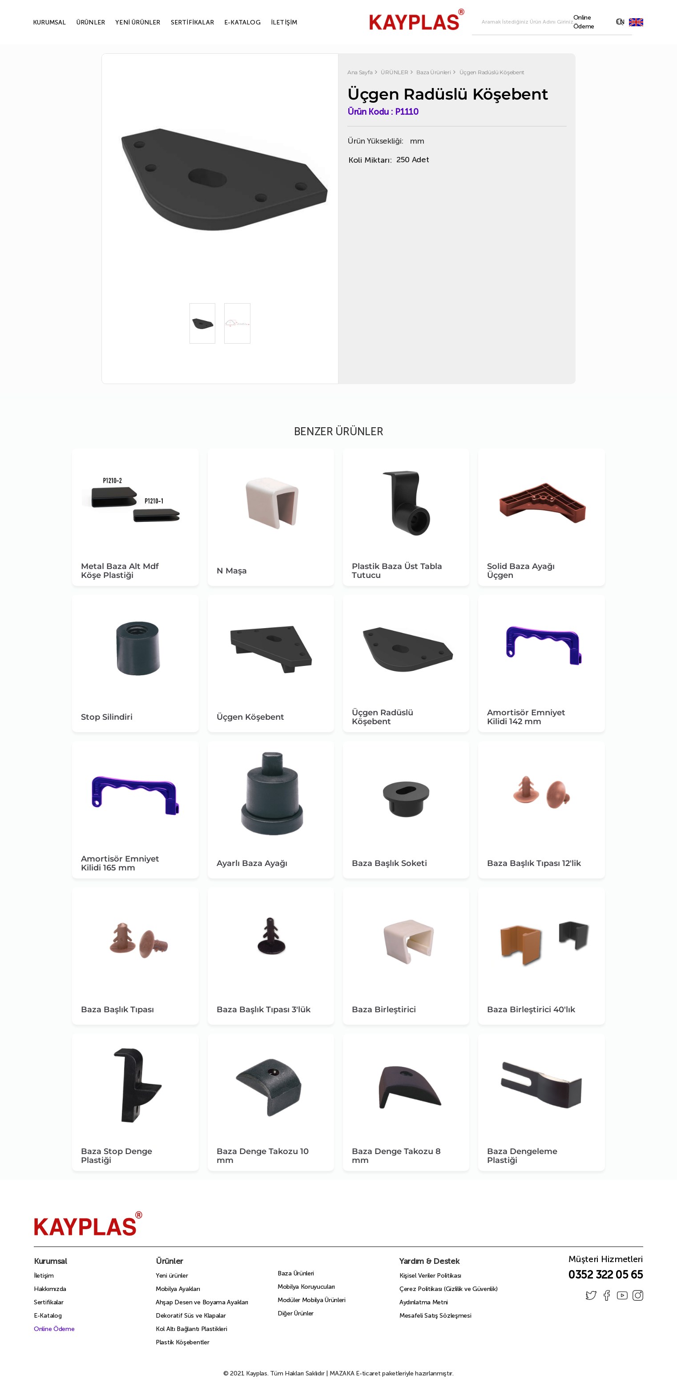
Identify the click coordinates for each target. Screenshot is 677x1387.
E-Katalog (47, 1315)
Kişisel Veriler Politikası (430, 1275)
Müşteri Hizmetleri (605, 1261)
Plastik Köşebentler (182, 1342)
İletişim (44, 1275)
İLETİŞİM (274, 22)
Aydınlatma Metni (423, 1302)
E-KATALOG (232, 22)
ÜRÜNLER (81, 22)
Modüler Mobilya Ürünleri (312, 1300)
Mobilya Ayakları (178, 1289)
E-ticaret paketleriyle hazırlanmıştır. (392, 1373)
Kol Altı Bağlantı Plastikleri (191, 1329)
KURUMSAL (39, 22)
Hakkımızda (50, 1289)
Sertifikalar (48, 1302)
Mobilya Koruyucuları (306, 1287)
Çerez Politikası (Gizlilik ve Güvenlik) (448, 1289)
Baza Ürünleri (296, 1273)
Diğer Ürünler (296, 1313)
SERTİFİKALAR (182, 22)
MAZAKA (342, 1373)
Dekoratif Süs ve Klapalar (191, 1315)
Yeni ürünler (172, 1275)
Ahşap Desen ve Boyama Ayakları (202, 1302)
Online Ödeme (54, 1329)
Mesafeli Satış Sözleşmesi (435, 1315)
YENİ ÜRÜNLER (127, 22)
